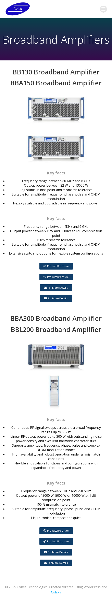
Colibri (56, 592)
